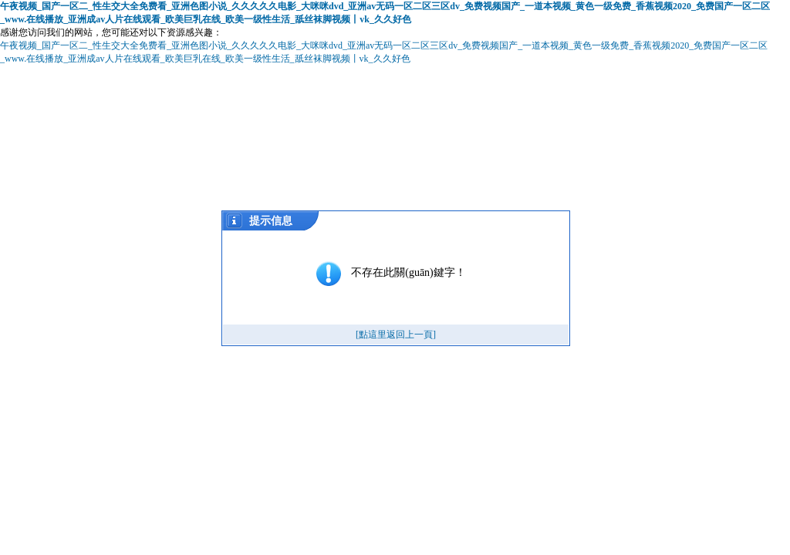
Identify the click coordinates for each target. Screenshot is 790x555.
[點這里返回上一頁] (396, 334)
